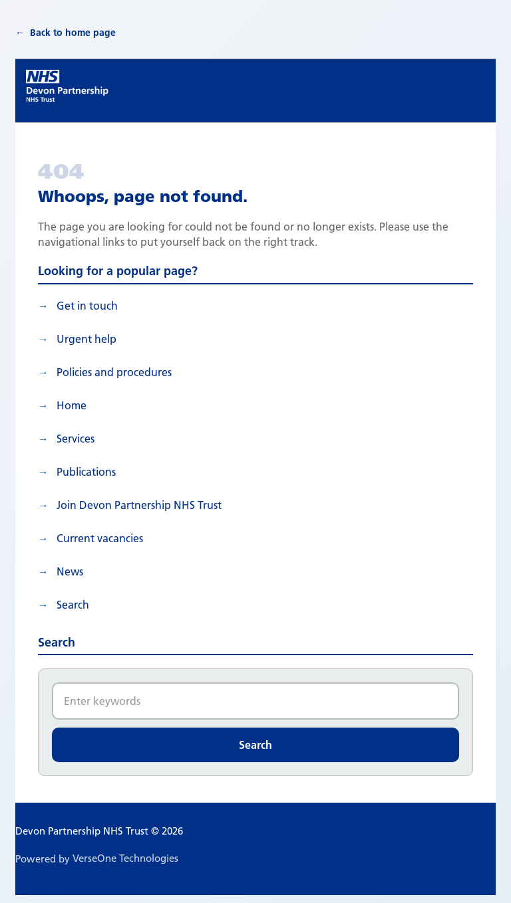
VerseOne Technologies (125, 858)
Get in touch (87, 305)
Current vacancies (100, 538)
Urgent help (86, 339)
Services (75, 438)
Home (71, 405)
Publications (86, 471)
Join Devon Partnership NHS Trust (139, 505)
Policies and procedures (114, 372)
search (73, 604)
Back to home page (73, 33)
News (70, 571)
